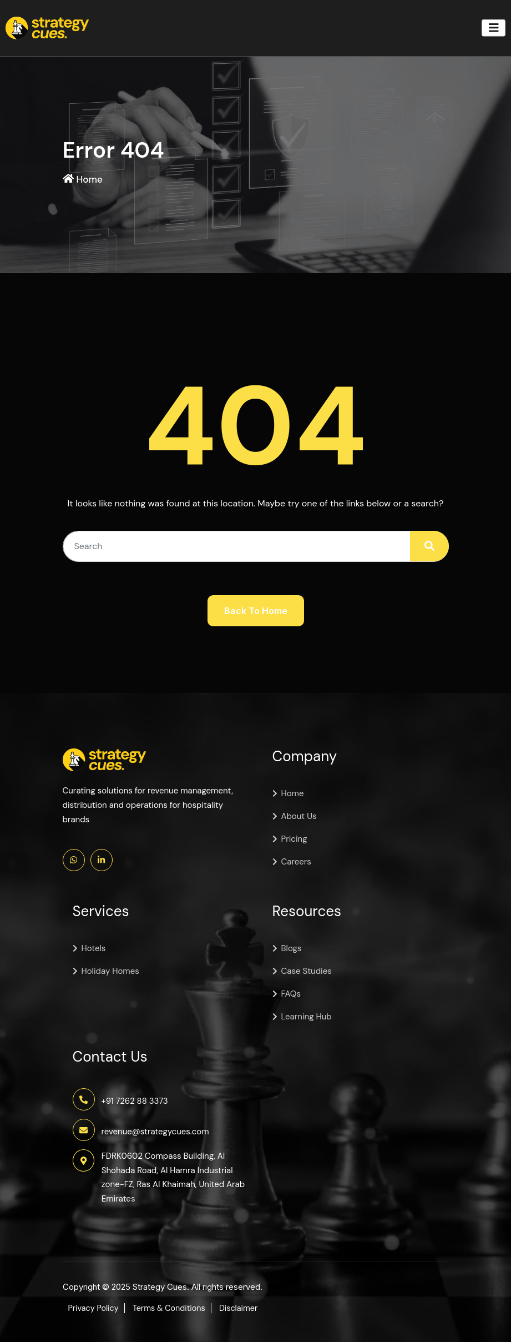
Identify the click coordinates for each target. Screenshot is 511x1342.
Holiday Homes (110, 971)
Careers (296, 861)
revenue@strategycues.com (155, 1131)
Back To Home (255, 610)
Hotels (94, 948)
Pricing (294, 839)
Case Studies (306, 971)
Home (90, 179)
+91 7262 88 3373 (135, 1100)
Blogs (291, 948)
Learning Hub (306, 1016)
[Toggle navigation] (494, 28)
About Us (299, 816)
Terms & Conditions (173, 1308)
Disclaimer (245, 1308)
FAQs (291, 993)
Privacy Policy (94, 1308)
